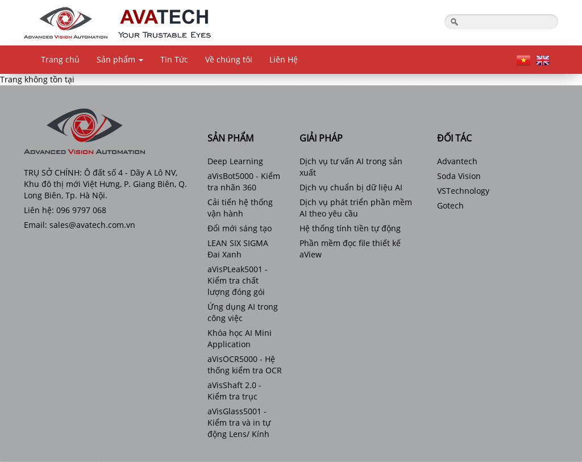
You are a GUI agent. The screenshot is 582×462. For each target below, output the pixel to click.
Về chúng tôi (228, 59)
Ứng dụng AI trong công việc (242, 312)
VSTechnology (463, 190)
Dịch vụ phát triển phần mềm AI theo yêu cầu (356, 208)
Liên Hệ (283, 59)
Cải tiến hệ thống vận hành (240, 208)
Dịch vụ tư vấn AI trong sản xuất (351, 167)
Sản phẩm (120, 59)
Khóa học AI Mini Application (239, 338)
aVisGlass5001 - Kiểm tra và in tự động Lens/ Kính (239, 422)
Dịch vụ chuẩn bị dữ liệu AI (351, 187)
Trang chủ (60, 59)
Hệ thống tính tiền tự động (350, 228)
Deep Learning (235, 161)
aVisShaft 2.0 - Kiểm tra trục (234, 391)
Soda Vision (459, 175)
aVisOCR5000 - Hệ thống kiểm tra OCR (244, 364)
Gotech (450, 205)
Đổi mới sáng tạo (239, 228)
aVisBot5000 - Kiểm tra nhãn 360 (243, 181)
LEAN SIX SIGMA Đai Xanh (237, 249)
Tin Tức (174, 59)
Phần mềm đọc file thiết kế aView (350, 249)
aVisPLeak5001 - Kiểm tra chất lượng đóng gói (237, 280)
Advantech (457, 161)
